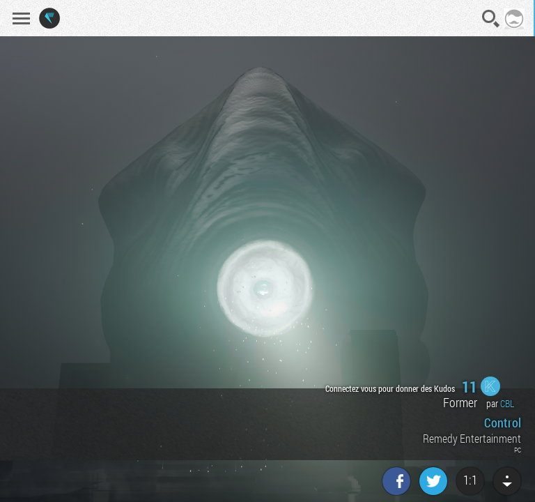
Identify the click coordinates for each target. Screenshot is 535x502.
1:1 (470, 479)
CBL (507, 403)
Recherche (491, 18)
